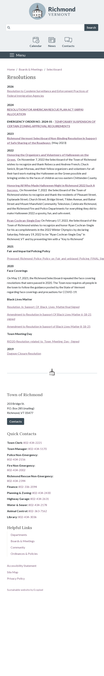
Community (18, 547)
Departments (19, 534)
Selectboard (54, 69)
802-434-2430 (41, 492)
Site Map (12, 572)
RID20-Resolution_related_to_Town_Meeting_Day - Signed (43, 341)
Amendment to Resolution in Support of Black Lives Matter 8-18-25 (48, 326)
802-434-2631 (39, 498)
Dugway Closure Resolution (24, 353)
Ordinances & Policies (24, 553)
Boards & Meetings (31, 69)
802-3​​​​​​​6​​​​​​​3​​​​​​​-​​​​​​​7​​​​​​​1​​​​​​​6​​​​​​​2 (37, 511)
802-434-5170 (37, 448)
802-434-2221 (32, 442)
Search (91, 27)
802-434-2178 (38, 505)
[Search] (45, 27)
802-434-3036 (27, 517)
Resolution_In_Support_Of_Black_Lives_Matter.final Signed (43, 306)
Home (11, 69)
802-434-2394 (16, 480)
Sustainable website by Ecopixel (25, 589)
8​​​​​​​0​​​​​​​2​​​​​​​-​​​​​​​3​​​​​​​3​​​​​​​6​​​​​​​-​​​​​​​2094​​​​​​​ (28, 486)
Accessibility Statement (21, 565)
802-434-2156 (16, 459)
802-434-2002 (16, 470)
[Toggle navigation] (17, 55)
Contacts (15, 421)
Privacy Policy (16, 578)
